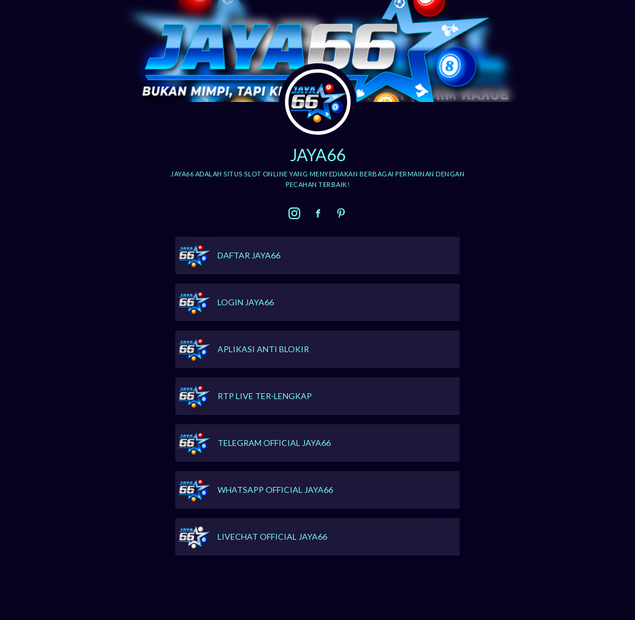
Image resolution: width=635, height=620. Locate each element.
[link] (294, 213)
